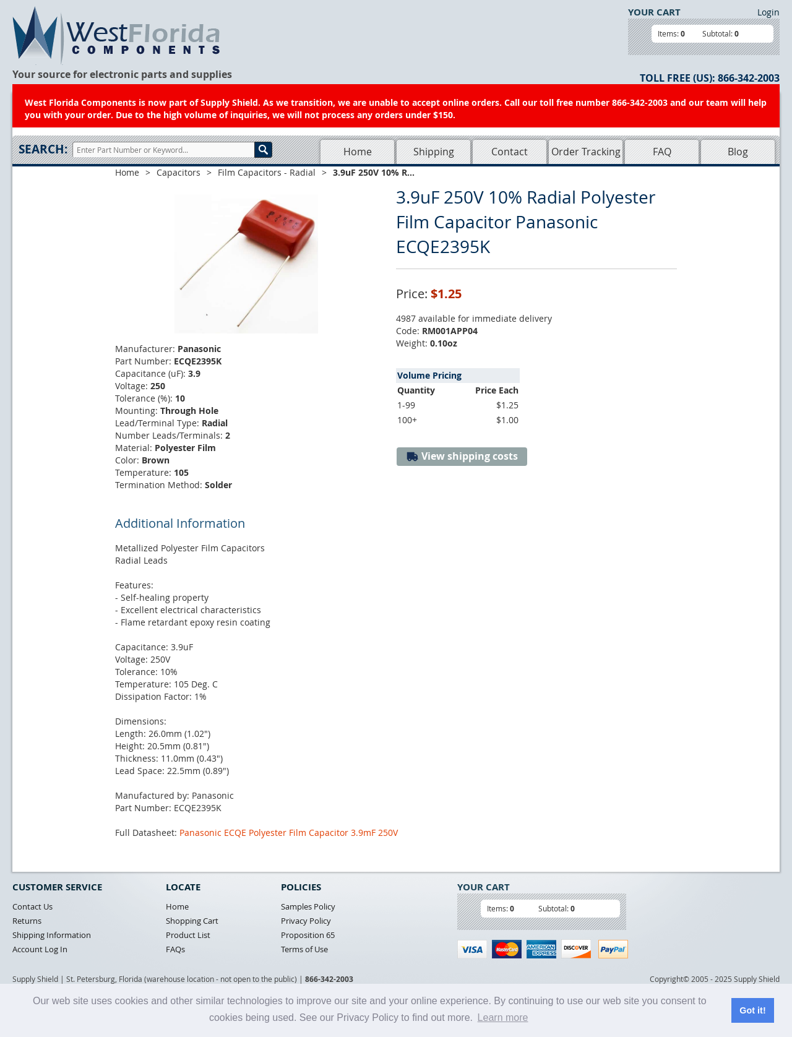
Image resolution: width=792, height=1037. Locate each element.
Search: (43, 149)
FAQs (175, 949)
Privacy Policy (306, 920)
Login (768, 12)
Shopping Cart (192, 920)
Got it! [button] (752, 1010)
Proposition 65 (308, 934)
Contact (509, 151)
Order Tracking (586, 151)
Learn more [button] (503, 1017)
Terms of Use (304, 949)
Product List (188, 934)
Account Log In (39, 949)
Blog (738, 151)
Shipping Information (51, 934)
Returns (26, 920)
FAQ (662, 151)
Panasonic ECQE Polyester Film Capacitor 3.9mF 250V (288, 832)
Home (357, 151)
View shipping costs (462, 456)
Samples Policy (308, 906)
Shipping (433, 151)
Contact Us (32, 906)
